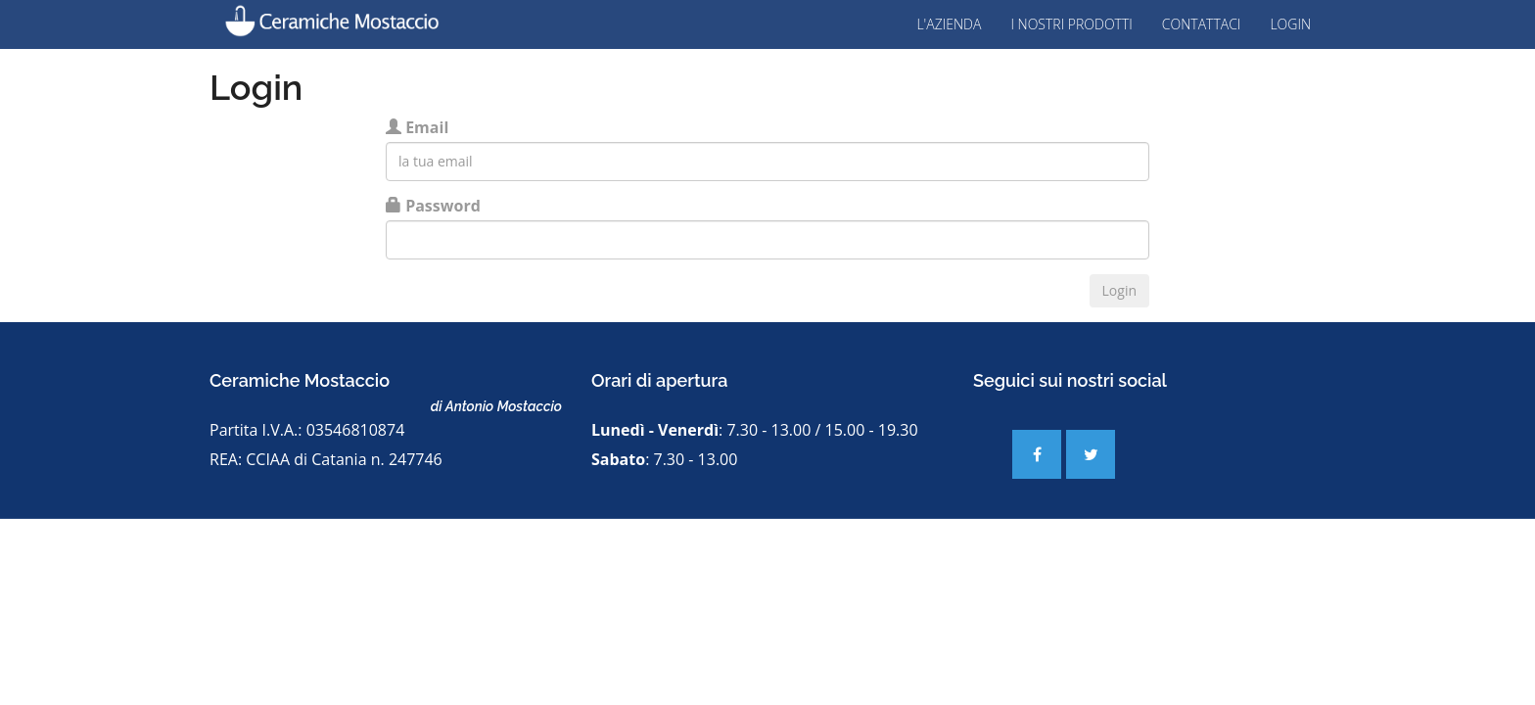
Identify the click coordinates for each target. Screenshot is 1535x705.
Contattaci (1201, 24)
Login (1290, 24)
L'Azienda (948, 24)
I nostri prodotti (1071, 24)
